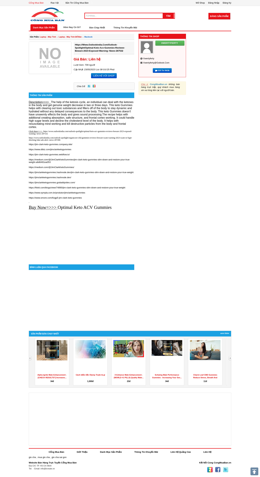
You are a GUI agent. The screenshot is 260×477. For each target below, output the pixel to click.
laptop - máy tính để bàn (70, 37)
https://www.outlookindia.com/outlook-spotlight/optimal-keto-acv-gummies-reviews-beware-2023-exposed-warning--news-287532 (100, 47)
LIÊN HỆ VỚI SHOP (104, 75)
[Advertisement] (81, 235)
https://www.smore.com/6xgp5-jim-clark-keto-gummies (55, 198)
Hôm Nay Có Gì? (72, 27)
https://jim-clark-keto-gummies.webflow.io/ (49, 154)
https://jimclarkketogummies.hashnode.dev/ (50, 177)
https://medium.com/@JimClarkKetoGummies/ (51, 167)
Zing (94, 86)
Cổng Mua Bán (36, 3)
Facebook (218, 469)
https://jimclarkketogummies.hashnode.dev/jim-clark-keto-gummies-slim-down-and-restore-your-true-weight (81, 172)
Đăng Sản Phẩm (219, 16)
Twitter (89, 86)
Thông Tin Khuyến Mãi (125, 27)
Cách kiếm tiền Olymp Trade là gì (90, 375)
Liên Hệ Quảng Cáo (180, 452)
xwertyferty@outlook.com (156, 62)
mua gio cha (44, 457)
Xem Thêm (224, 333)
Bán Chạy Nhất (97, 27)
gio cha (32, 457)
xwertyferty (148, 58)
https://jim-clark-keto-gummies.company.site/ (50, 144)
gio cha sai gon (59, 457)
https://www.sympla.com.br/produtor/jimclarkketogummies (57, 192)
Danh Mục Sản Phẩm (44, 27)
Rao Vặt (55, 3)
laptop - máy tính (48, 37)
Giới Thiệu (82, 452)
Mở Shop (200, 3)
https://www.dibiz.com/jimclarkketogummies (50, 149)
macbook (88, 37)
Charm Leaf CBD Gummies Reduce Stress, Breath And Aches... (205, 377)
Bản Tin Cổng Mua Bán (77, 3)
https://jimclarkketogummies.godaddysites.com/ (52, 182)
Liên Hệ (207, 452)
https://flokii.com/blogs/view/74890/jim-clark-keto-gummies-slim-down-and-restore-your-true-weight (77, 187)
